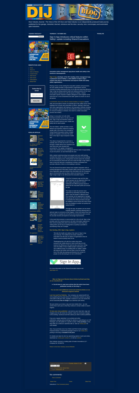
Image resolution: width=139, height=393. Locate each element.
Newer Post (53, 381)
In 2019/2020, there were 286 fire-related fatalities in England (67, 101)
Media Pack (33, 81)
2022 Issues (33, 77)
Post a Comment (56, 377)
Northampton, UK (60, 369)
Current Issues (33, 73)
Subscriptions (33, 79)
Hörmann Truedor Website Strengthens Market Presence (41, 175)
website (79, 338)
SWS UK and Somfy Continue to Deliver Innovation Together (41, 152)
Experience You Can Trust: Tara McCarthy (41, 184)
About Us (32, 70)
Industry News (66, 368)
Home (70, 381)
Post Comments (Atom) (63, 384)
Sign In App (53, 77)
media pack (83, 323)
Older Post (88, 381)
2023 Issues (33, 75)
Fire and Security (58, 368)
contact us (67, 338)
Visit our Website (34, 72)
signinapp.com (54, 270)
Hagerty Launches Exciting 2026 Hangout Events (40, 218)
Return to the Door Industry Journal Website (62, 346)
